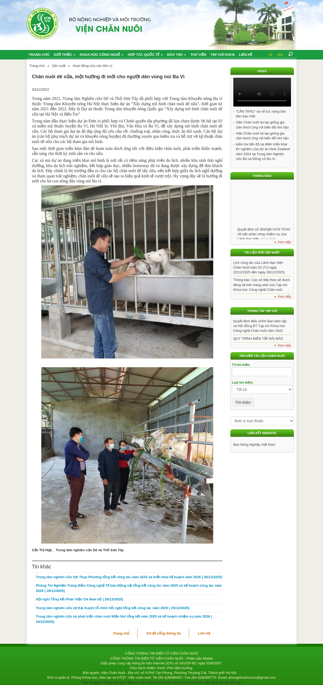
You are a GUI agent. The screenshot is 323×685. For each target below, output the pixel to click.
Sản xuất (59, 66)
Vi (270, 55)
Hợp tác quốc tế (145, 55)
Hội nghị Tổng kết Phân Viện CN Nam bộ (79, 599)
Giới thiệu (64, 55)
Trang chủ (39, 55)
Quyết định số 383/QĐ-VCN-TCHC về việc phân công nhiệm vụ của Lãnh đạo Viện (264, 235)
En (281, 55)
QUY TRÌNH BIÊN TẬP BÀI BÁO (258, 339)
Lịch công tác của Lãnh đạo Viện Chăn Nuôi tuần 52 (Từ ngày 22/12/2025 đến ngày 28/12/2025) (259, 267)
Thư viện (198, 55)
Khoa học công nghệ (102, 55)
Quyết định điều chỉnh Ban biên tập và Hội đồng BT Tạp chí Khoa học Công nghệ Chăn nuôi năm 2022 (260, 326)
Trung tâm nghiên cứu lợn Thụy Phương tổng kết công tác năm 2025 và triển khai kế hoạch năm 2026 (129, 577)
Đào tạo (176, 55)
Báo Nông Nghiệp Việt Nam (254, 445)
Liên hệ (245, 55)
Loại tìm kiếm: (242, 382)
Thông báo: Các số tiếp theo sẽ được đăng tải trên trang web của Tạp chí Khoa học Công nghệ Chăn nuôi (261, 284)
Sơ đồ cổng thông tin (164, 633)
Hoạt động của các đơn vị (92, 66)
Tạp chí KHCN (223, 55)
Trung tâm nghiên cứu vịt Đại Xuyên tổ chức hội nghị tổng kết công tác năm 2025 (113, 608)
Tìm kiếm (243, 402)
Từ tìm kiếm (241, 365)
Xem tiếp (284, 242)
